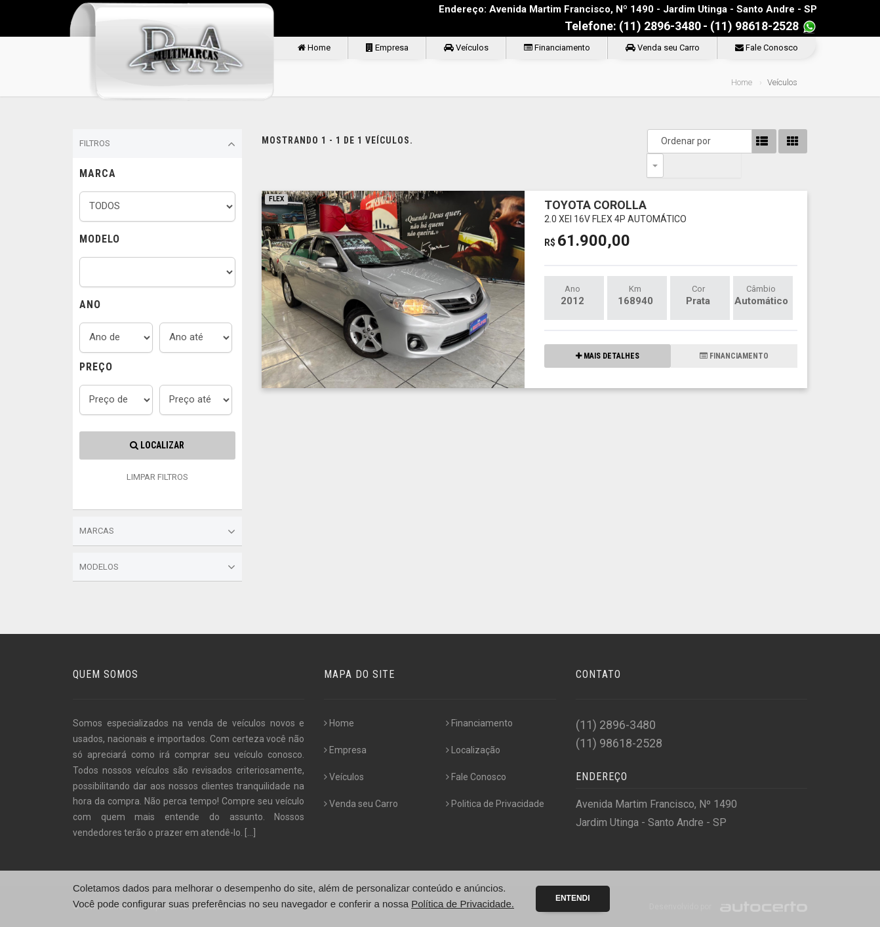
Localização (473, 750)
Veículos (466, 47)
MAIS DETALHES (607, 332)
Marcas (157, 532)
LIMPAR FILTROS (157, 477)
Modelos (157, 567)
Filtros (157, 144)
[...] (250, 832)
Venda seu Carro (663, 47)
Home (314, 47)
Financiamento (557, 47)
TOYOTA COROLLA (615, 186)
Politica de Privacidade (495, 804)
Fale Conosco (766, 47)
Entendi (572, 898)
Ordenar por (658, 141)
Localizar (157, 445)
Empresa (387, 47)
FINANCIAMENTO (734, 332)
